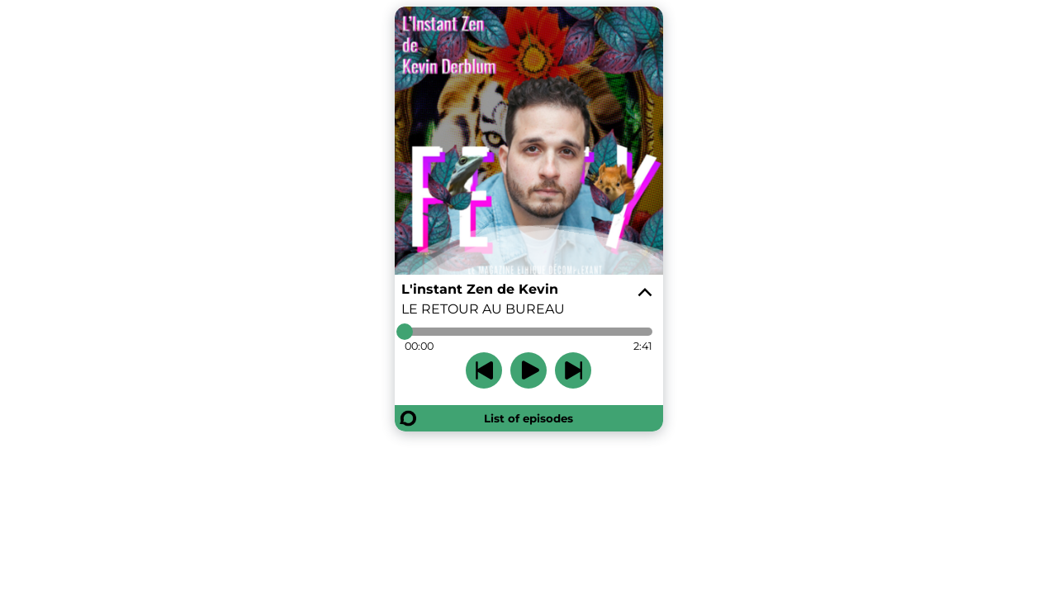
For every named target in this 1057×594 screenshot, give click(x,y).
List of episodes (528, 418)
